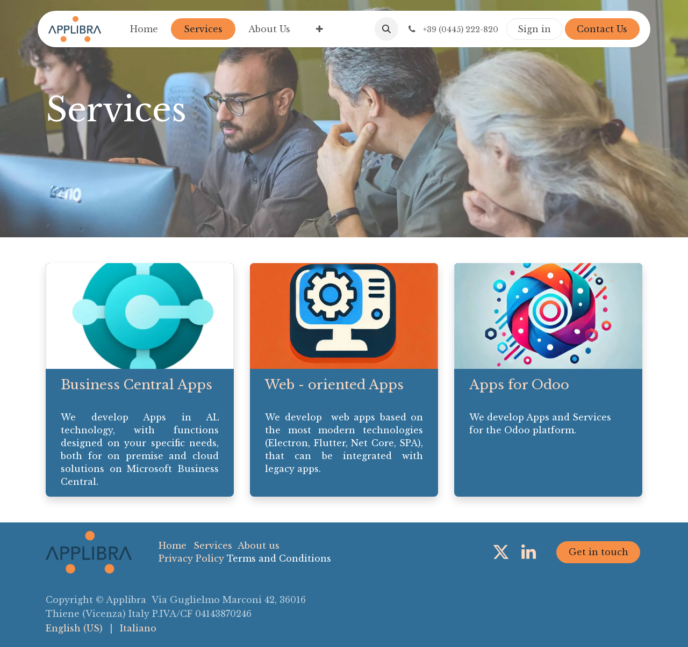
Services (213, 545)
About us (259, 545)
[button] (386, 29)
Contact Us (602, 29)
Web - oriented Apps (334, 384)
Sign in (534, 29)
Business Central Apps (136, 384)
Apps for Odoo (519, 384)
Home (173, 545)
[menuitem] (144, 29)
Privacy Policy (191, 558)
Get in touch (598, 552)
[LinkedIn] (529, 552)
